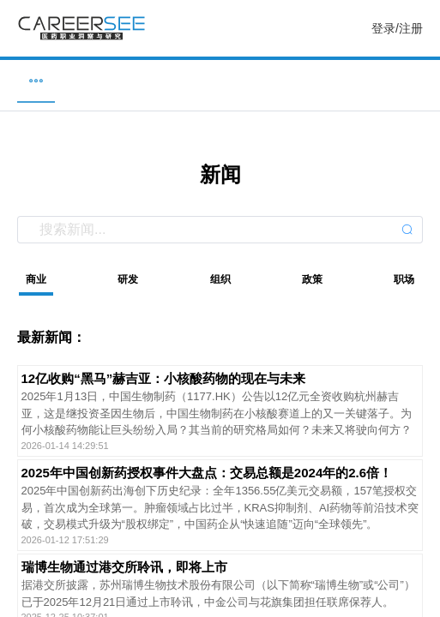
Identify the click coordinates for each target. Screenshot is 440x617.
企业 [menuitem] (124, 80)
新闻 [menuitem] (220, 80)
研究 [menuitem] (315, 80)
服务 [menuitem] (412, 80)
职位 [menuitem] (28, 80)
